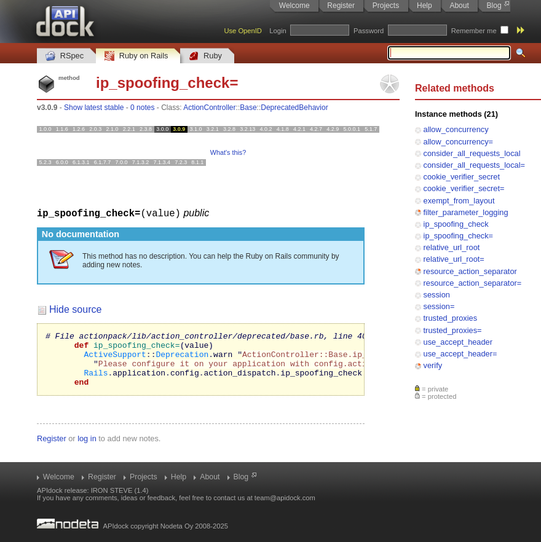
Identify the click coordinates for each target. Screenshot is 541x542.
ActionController (209, 107)
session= (439, 306)
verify (433, 365)
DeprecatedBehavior (294, 107)
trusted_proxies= (453, 330)
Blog (494, 5)
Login (277, 30)
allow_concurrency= (458, 141)
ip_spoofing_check (456, 224)
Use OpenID (243, 30)
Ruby (205, 56)
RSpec (64, 56)
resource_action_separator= (473, 283)
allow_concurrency (456, 129)
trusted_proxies (451, 318)
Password (368, 30)
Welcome (294, 5)
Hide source (75, 309)
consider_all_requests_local (472, 153)
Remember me (474, 30)
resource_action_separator (470, 271)
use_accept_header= (460, 353)
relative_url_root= (454, 259)
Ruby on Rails (136, 56)
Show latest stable (94, 107)
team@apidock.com (285, 497)
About (458, 5)
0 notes (142, 107)
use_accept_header (458, 342)
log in (87, 449)
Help (424, 5)
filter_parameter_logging (466, 212)
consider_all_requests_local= (474, 165)
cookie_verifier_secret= (464, 188)
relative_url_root (452, 247)
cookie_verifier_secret (462, 176)
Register (341, 5)
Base (248, 107)
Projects (386, 5)
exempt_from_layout (459, 200)
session (437, 294)
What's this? (228, 152)
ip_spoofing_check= (458, 235)
